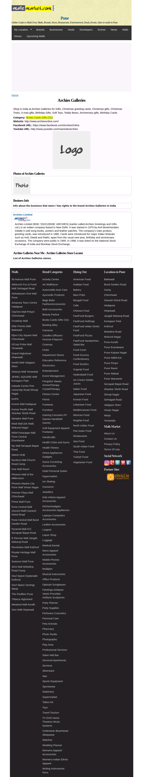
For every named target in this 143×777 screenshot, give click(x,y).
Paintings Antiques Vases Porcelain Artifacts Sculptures (53, 593)
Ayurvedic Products (53, 294)
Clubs (45, 349)
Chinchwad (110, 294)
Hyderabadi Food (83, 374)
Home (15, 95)
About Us (109, 433)
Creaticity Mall (20, 320)
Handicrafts (48, 437)
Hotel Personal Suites (54, 470)
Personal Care (50, 618)
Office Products (51, 579)
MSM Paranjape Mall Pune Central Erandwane (23, 436)
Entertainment (50, 370)
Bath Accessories (52, 309)
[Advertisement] (72, 66)
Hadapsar (109, 305)
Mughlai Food (81, 420)
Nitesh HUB (18, 454)
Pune (65, 18)
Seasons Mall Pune (23, 561)
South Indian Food (83, 446)
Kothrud (108, 326)
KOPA (15, 398)
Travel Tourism (50, 712)
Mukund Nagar (112, 336)
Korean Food (80, 399)
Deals (71, 29)
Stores (18, 36)
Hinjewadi (109, 310)
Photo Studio (49, 634)
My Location (22, 29)
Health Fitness (50, 447)
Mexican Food (81, 415)
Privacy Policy (112, 444)
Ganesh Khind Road (115, 300)
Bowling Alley (50, 324)
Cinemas (47, 344)
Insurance (48, 486)
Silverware (48, 670)
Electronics (48, 365)
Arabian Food (81, 284)
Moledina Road (112, 331)
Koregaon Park (112, 321)
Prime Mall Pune (21, 501)
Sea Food (78, 441)
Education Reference (54, 360)
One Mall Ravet (20, 469)
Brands (40, 29)
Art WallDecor (50, 284)
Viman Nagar (111, 410)
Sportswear (48, 686)
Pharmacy (48, 628)
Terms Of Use (112, 449)
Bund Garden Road (115, 284)
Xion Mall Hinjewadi (23, 609)
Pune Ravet (110, 368)
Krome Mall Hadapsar (24, 404)
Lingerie (47, 529)
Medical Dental (50, 545)
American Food (82, 279)
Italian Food (80, 388)
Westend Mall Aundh (23, 604)
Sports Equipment (52, 681)
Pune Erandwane (114, 347)
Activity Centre (50, 279)
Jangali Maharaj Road (116, 315)
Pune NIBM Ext (113, 357)
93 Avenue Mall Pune (24, 279)
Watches (47, 739)
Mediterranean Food (84, 409)
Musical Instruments (53, 574)
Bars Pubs (79, 294)
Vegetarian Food (82, 462)
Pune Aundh (111, 342)
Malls (125, 29)
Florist (45, 399)
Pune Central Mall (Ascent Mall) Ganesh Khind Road (24, 510)
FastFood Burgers (83, 315)
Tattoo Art (47, 702)
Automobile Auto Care (54, 289)
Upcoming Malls (36, 36)
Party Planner (50, 602)
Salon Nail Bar (50, 655)
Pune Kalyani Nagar (115, 352)
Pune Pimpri (111, 363)
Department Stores (53, 354)
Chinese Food (81, 310)
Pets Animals (49, 623)
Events (102, 29)
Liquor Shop (49, 535)
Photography (49, 639)
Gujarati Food (81, 369)
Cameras (47, 330)
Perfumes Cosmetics (54, 613)
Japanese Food (82, 394)
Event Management (53, 375)
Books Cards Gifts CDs (39, 117)
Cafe (76, 305)
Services (47, 665)
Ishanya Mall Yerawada (25, 371)
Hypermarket (49, 476)
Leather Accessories (54, 524)
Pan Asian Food (82, 430)
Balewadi (109, 279)
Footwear (47, 404)
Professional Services (54, 649)
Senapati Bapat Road (116, 383)
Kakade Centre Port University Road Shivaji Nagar (25, 389)
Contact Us (110, 438)
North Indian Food (83, 425)
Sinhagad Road (113, 399)
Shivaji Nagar (111, 394)
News (114, 29)
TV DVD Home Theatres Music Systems (51, 721)
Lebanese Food (82, 404)
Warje (107, 415)
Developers (86, 29)
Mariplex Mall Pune (23, 418)
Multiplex (47, 568)
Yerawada (109, 420)
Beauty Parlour (50, 314)
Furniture (47, 409)
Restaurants (80, 435)
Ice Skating (48, 481)
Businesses (56, 29)
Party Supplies (50, 607)
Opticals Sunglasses (54, 584)
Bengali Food (80, 300)
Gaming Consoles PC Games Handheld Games (54, 419)
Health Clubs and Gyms (56, 442)
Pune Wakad (111, 373)
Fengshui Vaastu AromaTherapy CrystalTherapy (51, 385)
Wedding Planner (52, 745)
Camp (107, 289)
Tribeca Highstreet (22, 599)
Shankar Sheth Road (116, 389)
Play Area (47, 644)
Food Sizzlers (81, 364)
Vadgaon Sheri (112, 404)
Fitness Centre (50, 394)
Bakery (77, 289)
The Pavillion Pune (22, 594)
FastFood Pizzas (82, 335)
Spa (44, 676)
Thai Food (79, 451)
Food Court (79, 349)
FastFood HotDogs (84, 321)
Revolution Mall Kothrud (25, 547)
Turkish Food (80, 456)
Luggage (47, 540)
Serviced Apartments (54, 660)
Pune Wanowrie (113, 378)
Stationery (48, 691)
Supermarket (49, 696)
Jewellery (47, 491)
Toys (45, 707)
